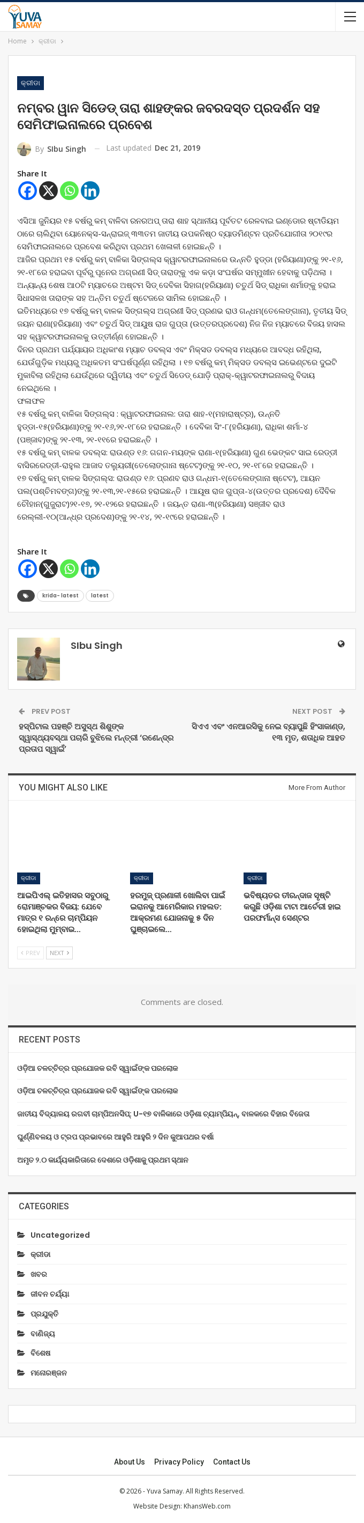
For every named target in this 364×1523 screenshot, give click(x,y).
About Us (129, 1462)
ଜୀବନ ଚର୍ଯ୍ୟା (50, 1294)
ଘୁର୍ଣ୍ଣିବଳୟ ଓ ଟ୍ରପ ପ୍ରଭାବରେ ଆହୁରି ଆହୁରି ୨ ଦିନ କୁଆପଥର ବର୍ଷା (115, 1137)
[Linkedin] (90, 190)
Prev (30, 953)
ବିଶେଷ (40, 1353)
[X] (48, 190)
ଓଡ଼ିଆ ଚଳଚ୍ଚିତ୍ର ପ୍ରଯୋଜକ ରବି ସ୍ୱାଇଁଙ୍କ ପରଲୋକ (97, 1068)
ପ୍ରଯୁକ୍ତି (44, 1313)
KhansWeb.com (207, 1506)
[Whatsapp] (69, 190)
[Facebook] (27, 190)
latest (100, 596)
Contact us (232, 1462)
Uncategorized (60, 1235)
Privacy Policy (179, 1462)
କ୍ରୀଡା (30, 83)
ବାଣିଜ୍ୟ (43, 1333)
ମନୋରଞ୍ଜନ (49, 1372)
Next (59, 953)
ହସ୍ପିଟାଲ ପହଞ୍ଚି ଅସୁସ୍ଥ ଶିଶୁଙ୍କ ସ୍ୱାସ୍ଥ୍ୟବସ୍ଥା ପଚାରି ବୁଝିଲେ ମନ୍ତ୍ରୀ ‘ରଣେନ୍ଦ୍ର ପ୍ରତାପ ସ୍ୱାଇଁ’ (96, 738)
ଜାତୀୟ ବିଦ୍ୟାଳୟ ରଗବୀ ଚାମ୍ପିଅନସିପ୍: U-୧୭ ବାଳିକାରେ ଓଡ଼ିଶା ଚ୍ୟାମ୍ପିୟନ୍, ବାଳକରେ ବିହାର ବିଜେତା (163, 1113)
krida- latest (60, 596)
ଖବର (39, 1274)
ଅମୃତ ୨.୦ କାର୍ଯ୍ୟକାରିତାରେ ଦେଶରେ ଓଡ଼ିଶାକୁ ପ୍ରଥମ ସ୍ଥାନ (102, 1160)
